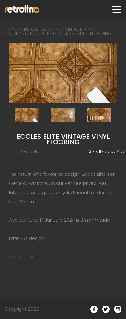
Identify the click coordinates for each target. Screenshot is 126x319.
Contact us (21, 256)
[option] (63, 73)
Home (11, 29)
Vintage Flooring (41, 29)
